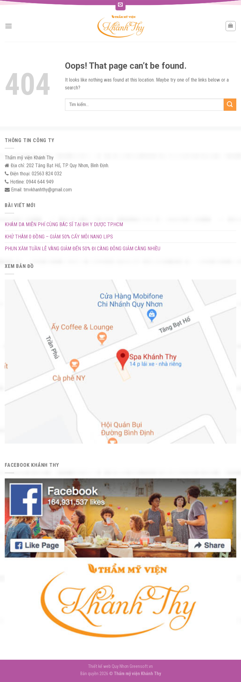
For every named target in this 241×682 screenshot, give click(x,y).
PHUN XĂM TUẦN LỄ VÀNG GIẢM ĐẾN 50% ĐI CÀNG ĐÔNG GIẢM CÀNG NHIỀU (82, 249)
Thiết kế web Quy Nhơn (109, 666)
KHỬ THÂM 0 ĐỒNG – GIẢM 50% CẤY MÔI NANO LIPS (59, 237)
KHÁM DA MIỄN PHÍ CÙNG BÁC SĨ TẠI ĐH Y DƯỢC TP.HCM (64, 224)
